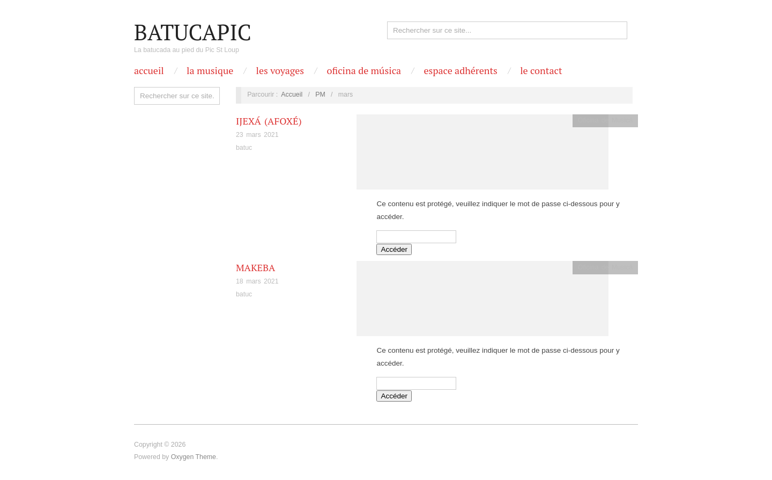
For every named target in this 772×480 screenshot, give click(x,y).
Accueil (149, 70)
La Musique (210, 70)
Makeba (255, 267)
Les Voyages (280, 70)
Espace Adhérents (460, 70)
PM (320, 94)
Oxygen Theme (193, 457)
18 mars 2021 (257, 281)
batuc (244, 147)
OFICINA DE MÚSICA (363, 70)
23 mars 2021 (257, 135)
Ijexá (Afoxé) (269, 120)
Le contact (541, 70)
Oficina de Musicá (605, 120)
